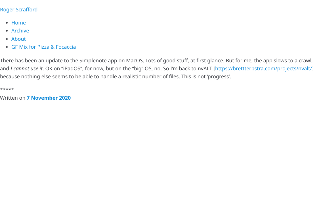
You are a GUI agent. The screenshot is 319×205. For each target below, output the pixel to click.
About (18, 39)
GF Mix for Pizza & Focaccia (43, 47)
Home (18, 22)
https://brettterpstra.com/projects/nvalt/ (263, 68)
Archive (20, 30)
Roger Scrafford (19, 9)
